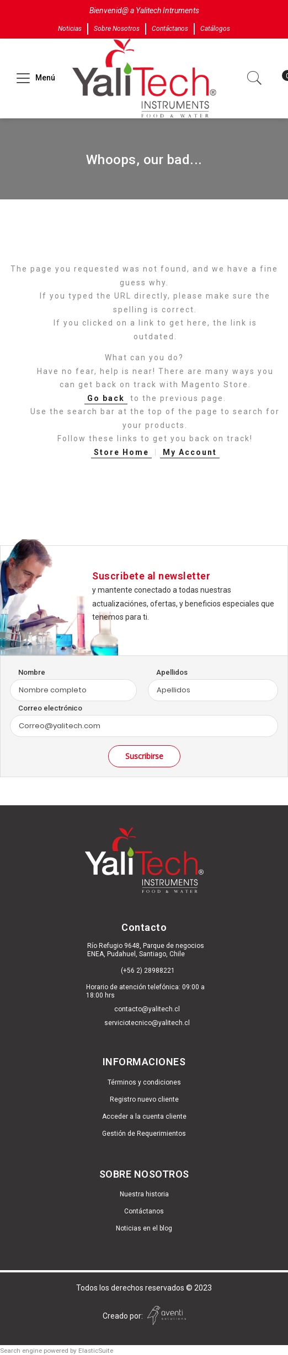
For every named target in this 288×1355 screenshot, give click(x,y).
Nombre (31, 672)
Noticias (70, 28)
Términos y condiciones (144, 1082)
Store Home (121, 452)
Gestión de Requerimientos (144, 1133)
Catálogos (215, 28)
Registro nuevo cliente (144, 1099)
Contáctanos (170, 28)
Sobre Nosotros (117, 28)
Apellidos (172, 672)
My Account (190, 452)
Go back (106, 398)
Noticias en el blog (144, 1228)
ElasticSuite (95, 1350)
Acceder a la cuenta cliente (144, 1116)
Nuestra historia (144, 1194)
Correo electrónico (50, 708)
